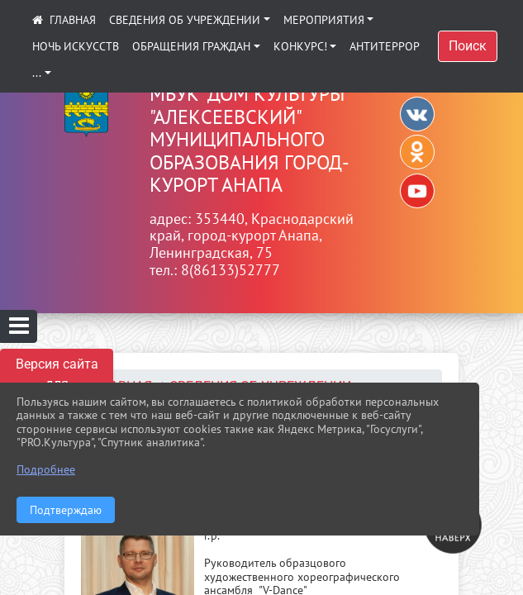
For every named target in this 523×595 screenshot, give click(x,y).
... (36, 72)
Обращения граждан (191, 46)
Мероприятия (323, 19)
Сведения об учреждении (184, 19)
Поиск (468, 46)
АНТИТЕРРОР (384, 46)
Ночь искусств (75, 46)
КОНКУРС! (300, 46)
